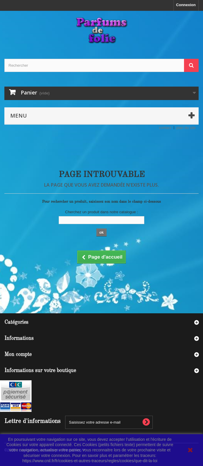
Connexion (186, 5)
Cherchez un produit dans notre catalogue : (101, 212)
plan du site (186, 127)
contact (165, 127)
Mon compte (18, 354)
